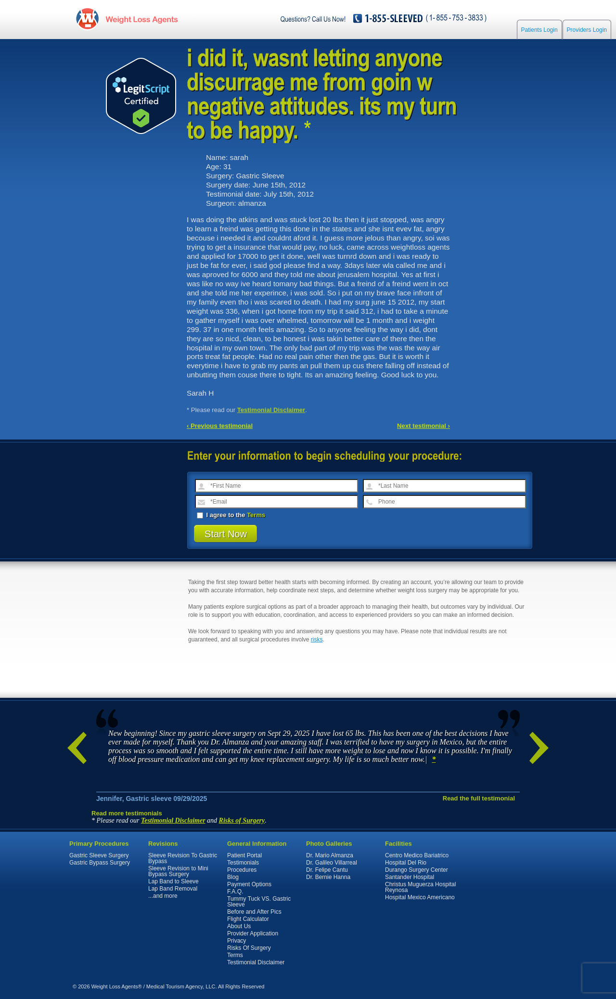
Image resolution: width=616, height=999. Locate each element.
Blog (233, 877)
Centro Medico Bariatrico (417, 855)
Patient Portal (244, 855)
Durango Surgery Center (416, 869)
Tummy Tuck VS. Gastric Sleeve (259, 901)
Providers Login (587, 30)
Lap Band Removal (172, 888)
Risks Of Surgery (249, 948)
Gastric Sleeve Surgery (98, 855)
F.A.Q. (235, 891)
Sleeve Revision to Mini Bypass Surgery (178, 871)
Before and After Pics (254, 911)
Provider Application (252, 933)
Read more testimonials (126, 813)
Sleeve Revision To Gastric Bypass (182, 858)
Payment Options (249, 884)
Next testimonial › (423, 425)
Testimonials (243, 862)
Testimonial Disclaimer (271, 409)
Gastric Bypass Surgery (99, 862)
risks (317, 639)
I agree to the (231, 515)
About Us (239, 926)
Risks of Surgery (242, 820)
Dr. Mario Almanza (329, 855)
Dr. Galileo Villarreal (331, 862)
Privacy (236, 940)
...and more (163, 895)
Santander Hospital (409, 877)
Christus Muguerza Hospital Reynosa (420, 887)
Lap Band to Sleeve (173, 881)
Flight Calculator (248, 919)
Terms (256, 515)
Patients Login (539, 30)
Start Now (226, 534)
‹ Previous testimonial (220, 425)
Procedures (242, 869)
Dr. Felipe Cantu (327, 869)
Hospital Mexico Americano (420, 897)
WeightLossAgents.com (141, 18)
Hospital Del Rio (405, 862)
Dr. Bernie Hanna (328, 877)
